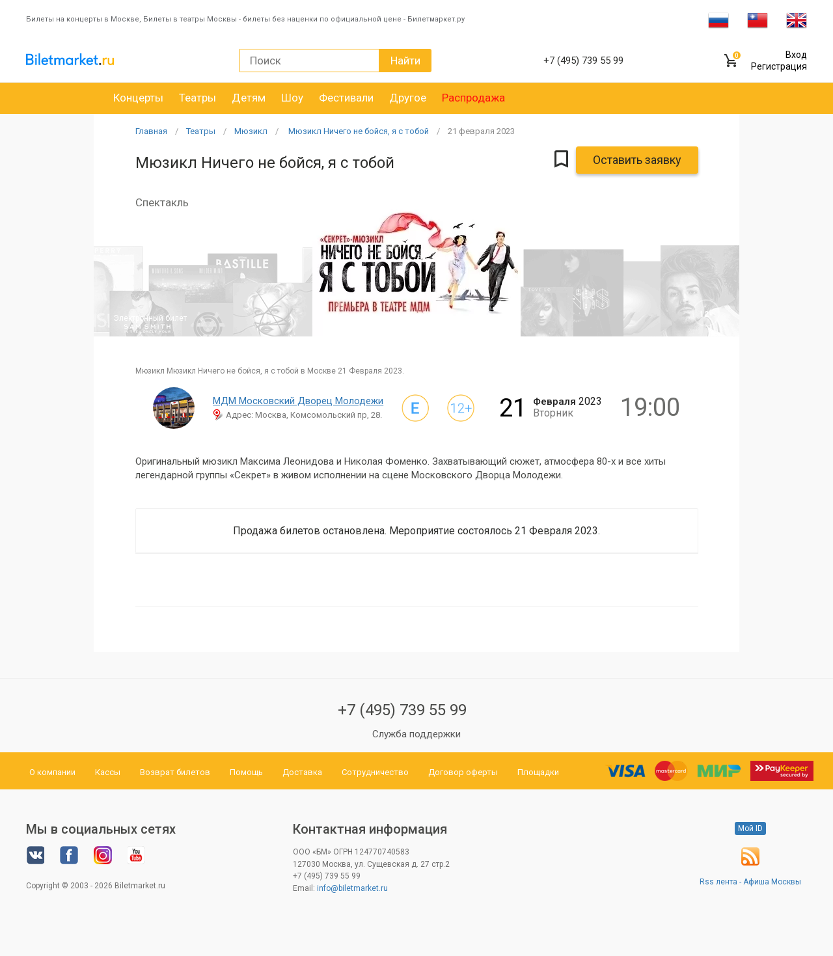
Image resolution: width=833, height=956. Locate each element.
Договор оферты (463, 772)
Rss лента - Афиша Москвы (750, 881)
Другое (407, 97)
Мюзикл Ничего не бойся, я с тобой (357, 131)
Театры (197, 97)
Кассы (107, 772)
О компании (52, 772)
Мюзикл (250, 131)
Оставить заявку (637, 160)
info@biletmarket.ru (352, 888)
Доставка (302, 772)
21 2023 (481, 131)
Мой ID (750, 828)
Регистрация (779, 66)
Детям (249, 97)
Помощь (246, 772)
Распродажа (473, 97)
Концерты (138, 97)
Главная (151, 131)
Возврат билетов (175, 772)
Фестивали (346, 97)
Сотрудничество (375, 772)
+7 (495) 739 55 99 (402, 710)
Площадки (538, 772)
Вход (796, 54)
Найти (405, 60)
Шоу (292, 97)
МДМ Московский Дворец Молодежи (298, 401)
